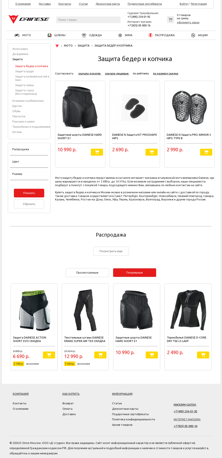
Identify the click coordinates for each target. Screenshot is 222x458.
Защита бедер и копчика (31, 66)
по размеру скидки (165, 73)
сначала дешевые (117, 73)
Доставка (45, 4)
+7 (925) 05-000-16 (185, 425)
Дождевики (20, 53)
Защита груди (24, 71)
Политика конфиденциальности (133, 419)
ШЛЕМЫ (56, 35)
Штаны (17, 131)
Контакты (65, 4)
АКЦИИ (199, 35)
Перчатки (18, 116)
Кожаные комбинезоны (28, 100)
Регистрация (199, 4)
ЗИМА (125, 35)
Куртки (17, 105)
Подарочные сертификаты (145, 4)
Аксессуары (20, 48)
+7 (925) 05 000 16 (138, 25)
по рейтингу (141, 73)
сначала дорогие (89, 73)
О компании (23, 4)
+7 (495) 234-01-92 (185, 411)
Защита (17, 59)
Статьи (83, 4)
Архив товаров (122, 424)
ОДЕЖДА (92, 35)
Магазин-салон (185, 404)
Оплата (67, 408)
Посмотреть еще (111, 251)
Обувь (16, 111)
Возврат (68, 403)
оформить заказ (188, 22)
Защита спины (24, 85)
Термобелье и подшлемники (31, 126)
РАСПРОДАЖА (162, 35)
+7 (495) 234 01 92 (138, 16)
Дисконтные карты (108, 4)
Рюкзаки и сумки (23, 121)
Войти (184, 4)
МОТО (22, 35)
